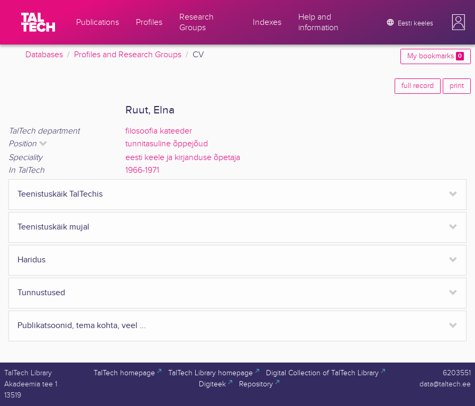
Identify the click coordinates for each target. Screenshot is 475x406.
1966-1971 (142, 170)
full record (417, 86)
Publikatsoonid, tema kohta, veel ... (81, 326)
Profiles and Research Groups (127, 55)
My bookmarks (435, 56)
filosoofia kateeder (158, 131)
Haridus (31, 260)
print (457, 86)
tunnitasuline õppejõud (166, 144)
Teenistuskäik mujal (53, 227)
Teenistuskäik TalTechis (60, 194)
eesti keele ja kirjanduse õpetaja (182, 158)
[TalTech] (38, 22)
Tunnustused (41, 293)
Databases (44, 55)
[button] (458, 22)
